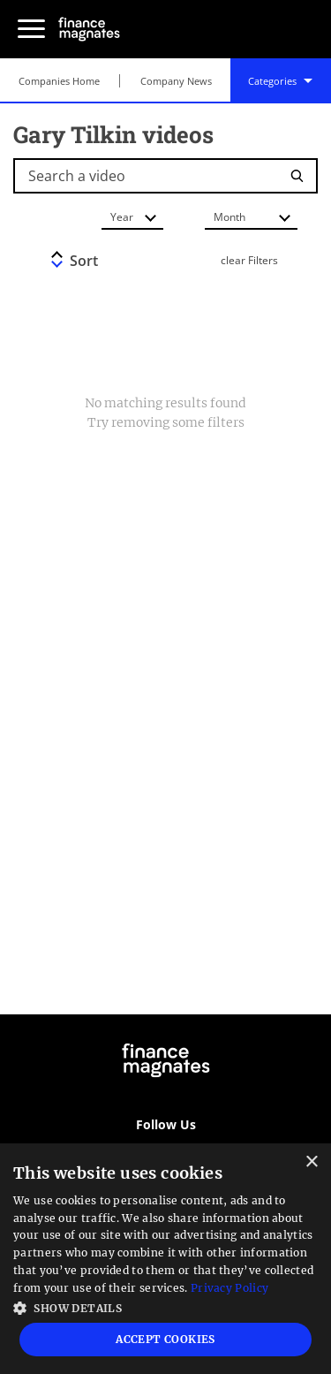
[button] (165, 1306)
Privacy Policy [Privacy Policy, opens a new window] (229, 1287)
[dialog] (165, 1258)
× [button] (311, 1162)
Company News (176, 80)
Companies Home (59, 80)
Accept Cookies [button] (165, 1339)
